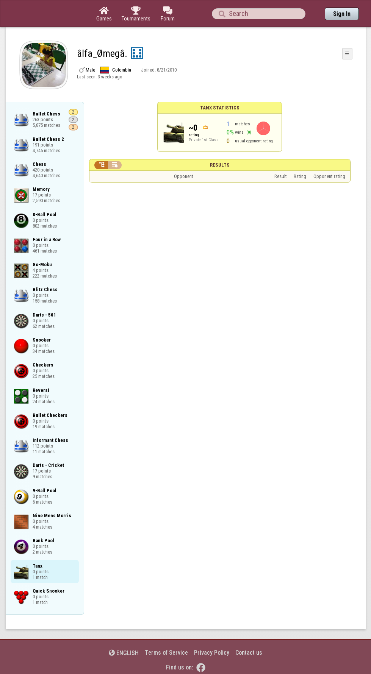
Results (220, 165)
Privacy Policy (211, 652)
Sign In (342, 13)
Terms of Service (166, 652)
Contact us (248, 652)
